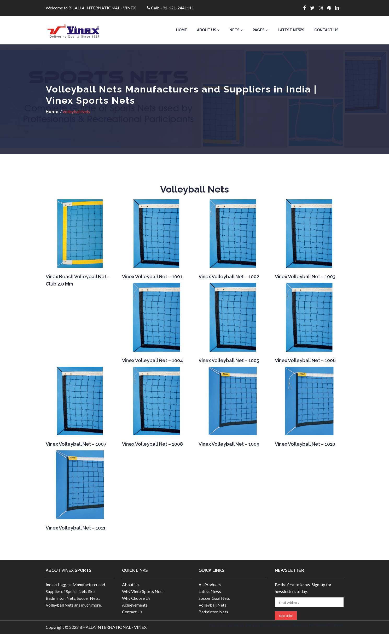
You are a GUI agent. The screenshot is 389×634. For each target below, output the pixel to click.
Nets (236, 30)
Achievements (134, 604)
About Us (208, 30)
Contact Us (326, 30)
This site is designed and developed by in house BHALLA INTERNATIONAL (276, 625)
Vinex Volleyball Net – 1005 (229, 360)
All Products (210, 584)
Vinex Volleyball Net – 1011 (76, 528)
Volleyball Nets (212, 604)
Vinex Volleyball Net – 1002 (229, 276)
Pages (260, 30)
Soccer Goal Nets (214, 598)
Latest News (291, 30)
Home (181, 30)
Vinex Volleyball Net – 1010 (305, 444)
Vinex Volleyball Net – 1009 (229, 444)
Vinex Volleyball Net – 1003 (305, 276)
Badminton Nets (213, 611)
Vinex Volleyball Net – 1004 (152, 360)
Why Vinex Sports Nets (143, 591)
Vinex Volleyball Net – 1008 (152, 444)
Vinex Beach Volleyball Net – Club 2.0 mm (78, 280)
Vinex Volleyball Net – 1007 (76, 444)
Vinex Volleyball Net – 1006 (305, 360)
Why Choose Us (136, 598)
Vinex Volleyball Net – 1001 (152, 276)
